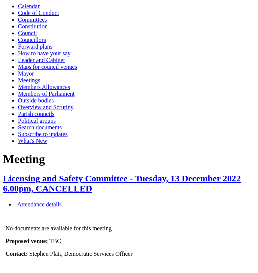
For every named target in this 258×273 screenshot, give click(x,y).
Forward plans (35, 46)
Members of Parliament (46, 94)
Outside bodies (36, 100)
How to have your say (44, 53)
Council (27, 33)
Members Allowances (44, 87)
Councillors (32, 40)
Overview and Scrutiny (45, 107)
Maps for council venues (47, 67)
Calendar (29, 6)
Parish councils (36, 114)
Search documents (40, 127)
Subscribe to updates (42, 134)
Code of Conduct (38, 13)
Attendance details (39, 204)
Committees (32, 19)
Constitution (33, 26)
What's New (32, 141)
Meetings (29, 80)
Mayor (26, 73)
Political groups (37, 120)
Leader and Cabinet (41, 60)
